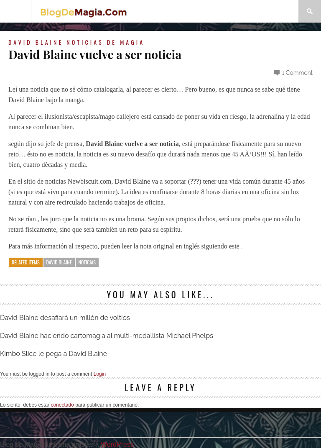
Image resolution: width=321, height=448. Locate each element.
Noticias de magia (105, 42)
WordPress (117, 444)
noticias (87, 262)
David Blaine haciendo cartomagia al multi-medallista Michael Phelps (106, 336)
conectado (62, 405)
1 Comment (297, 72)
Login (100, 374)
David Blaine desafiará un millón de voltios (65, 318)
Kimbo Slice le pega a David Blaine (53, 354)
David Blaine (35, 42)
